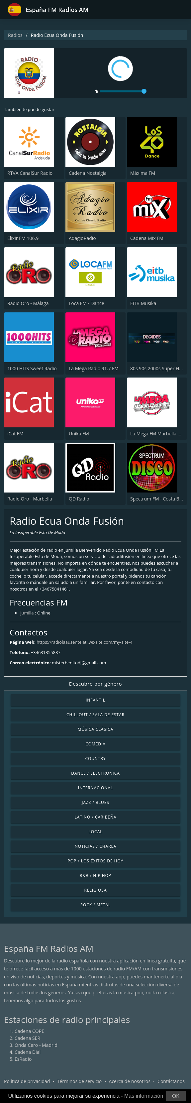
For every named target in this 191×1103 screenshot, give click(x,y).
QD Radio (79, 499)
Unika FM (79, 433)
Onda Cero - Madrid (36, 1045)
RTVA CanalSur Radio (29, 173)
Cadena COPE (29, 1031)
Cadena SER (27, 1038)
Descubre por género (95, 683)
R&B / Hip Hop (95, 875)
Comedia (95, 744)
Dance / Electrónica (95, 773)
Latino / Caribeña (95, 817)
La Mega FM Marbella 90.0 (158, 433)
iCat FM (15, 433)
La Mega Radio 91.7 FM (94, 368)
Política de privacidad (27, 1081)
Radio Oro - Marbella (29, 499)
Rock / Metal (95, 905)
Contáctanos (171, 1081)
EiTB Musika (143, 303)
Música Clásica (96, 729)
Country (95, 758)
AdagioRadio (82, 238)
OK (176, 1096)
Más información (143, 1096)
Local (96, 831)
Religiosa (95, 890)
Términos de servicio (79, 1081)
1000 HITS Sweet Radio (32, 368)
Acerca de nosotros (129, 1081)
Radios (15, 35)
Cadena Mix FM (146, 238)
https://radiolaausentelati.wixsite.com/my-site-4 (84, 642)
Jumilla (27, 613)
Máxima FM (142, 173)
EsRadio (23, 1059)
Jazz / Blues (95, 802)
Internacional (95, 788)
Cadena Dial (28, 1052)
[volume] (123, 91)
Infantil (95, 700)
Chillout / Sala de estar (95, 714)
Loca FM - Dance (86, 303)
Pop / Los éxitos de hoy (96, 861)
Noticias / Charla (96, 846)
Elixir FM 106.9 (23, 238)
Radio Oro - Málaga (27, 303)
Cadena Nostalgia (88, 173)
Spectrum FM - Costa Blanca (160, 499)
